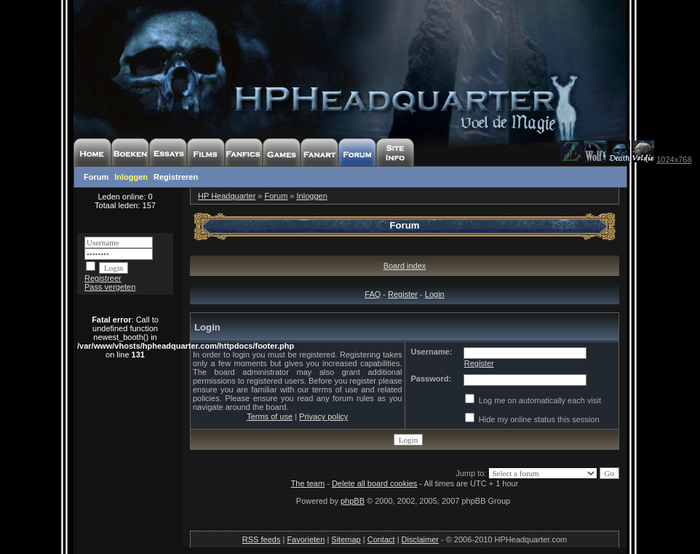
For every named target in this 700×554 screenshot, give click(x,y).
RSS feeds (261, 539)
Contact (381, 539)
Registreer (103, 278)
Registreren (176, 177)
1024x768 (673, 159)
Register (403, 294)
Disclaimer (420, 539)
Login (435, 294)
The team (308, 483)
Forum (96, 177)
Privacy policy (323, 416)
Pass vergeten (109, 286)
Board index (404, 265)
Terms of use (270, 416)
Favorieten (306, 539)
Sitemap (345, 539)
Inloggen (131, 177)
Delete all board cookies (374, 483)
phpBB (353, 500)
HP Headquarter (226, 195)
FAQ (373, 294)
